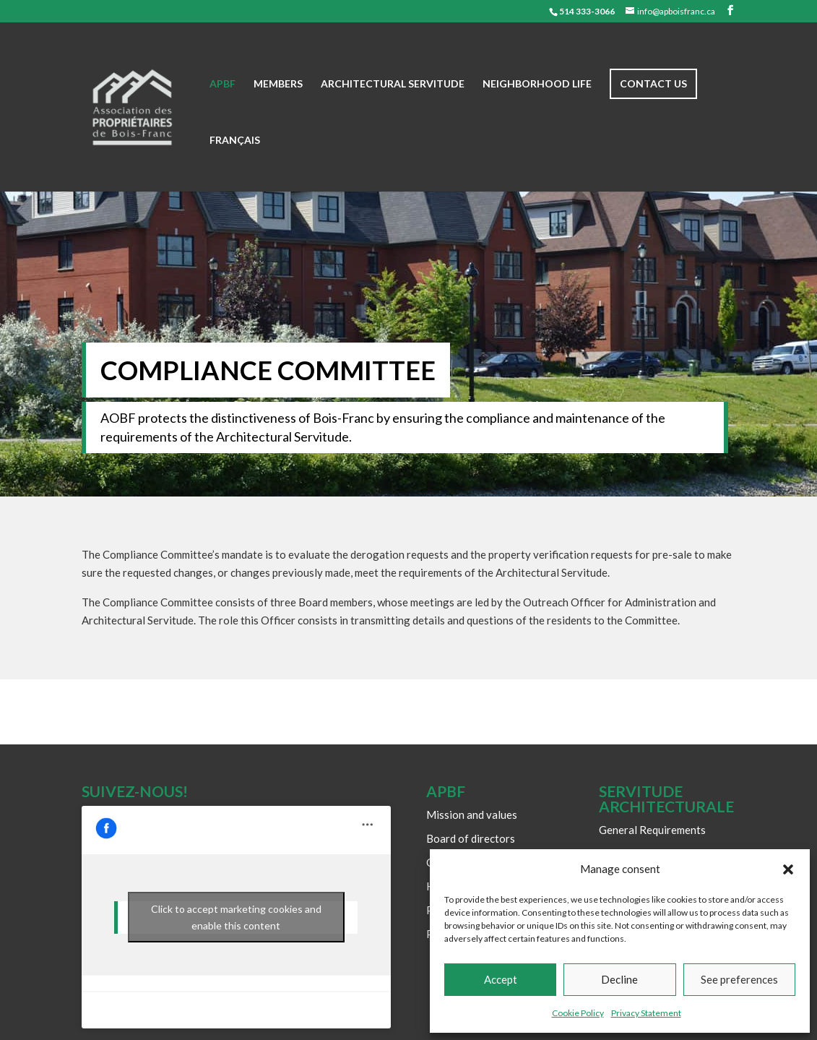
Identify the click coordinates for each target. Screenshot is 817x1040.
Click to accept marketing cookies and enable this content (236, 917)
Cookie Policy (578, 1012)
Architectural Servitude (392, 84)
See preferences (739, 979)
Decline (619, 979)
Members (278, 84)
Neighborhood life (537, 84)
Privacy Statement (646, 1012)
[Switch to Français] (234, 163)
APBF (222, 84)
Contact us (653, 83)
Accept (500, 979)
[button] (788, 869)
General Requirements (652, 829)
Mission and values (471, 814)
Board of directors (470, 838)
